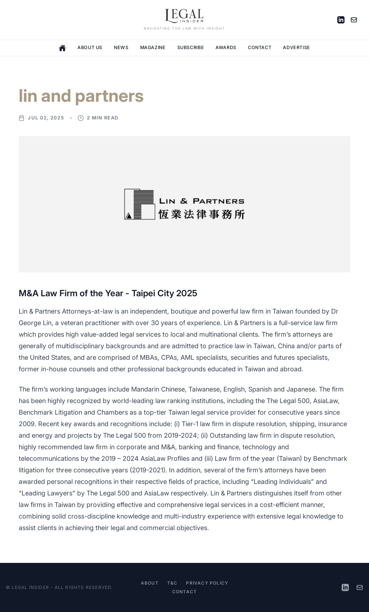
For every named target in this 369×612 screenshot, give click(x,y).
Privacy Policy (207, 583)
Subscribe (190, 47)
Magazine (153, 47)
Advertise (296, 47)
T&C (172, 583)
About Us (89, 47)
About (150, 583)
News (121, 47)
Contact (259, 47)
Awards (225, 47)
